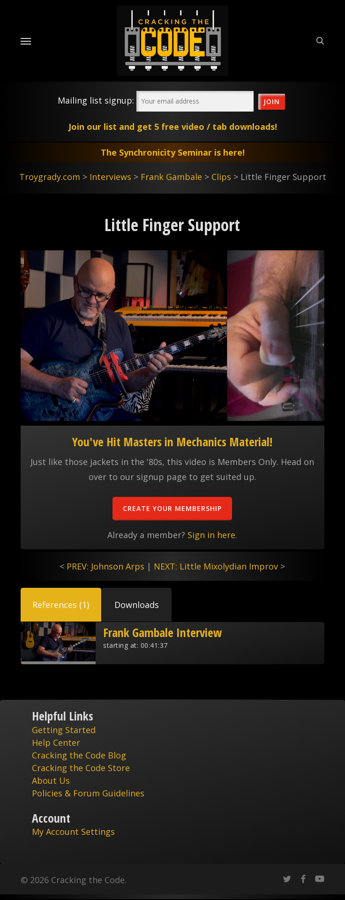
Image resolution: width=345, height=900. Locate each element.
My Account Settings (73, 831)
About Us (51, 780)
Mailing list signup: (96, 100)
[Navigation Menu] (26, 40)
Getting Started (64, 729)
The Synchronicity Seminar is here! (173, 152)
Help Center (56, 742)
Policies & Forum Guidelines (88, 793)
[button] (61, 605)
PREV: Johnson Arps (105, 566)
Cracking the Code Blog (79, 755)
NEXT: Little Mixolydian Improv (216, 566)
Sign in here (211, 534)
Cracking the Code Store (81, 767)
